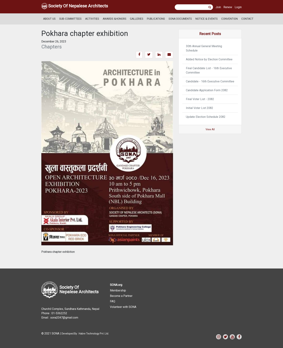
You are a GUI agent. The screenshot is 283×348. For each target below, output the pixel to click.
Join (218, 7)
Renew (227, 7)
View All (210, 129)
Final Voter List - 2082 (200, 99)
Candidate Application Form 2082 (207, 90)
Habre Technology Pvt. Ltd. (94, 333)
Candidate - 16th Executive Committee (210, 81)
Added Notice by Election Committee (209, 59)
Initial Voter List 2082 (199, 108)
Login (238, 7)
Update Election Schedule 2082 (205, 117)
